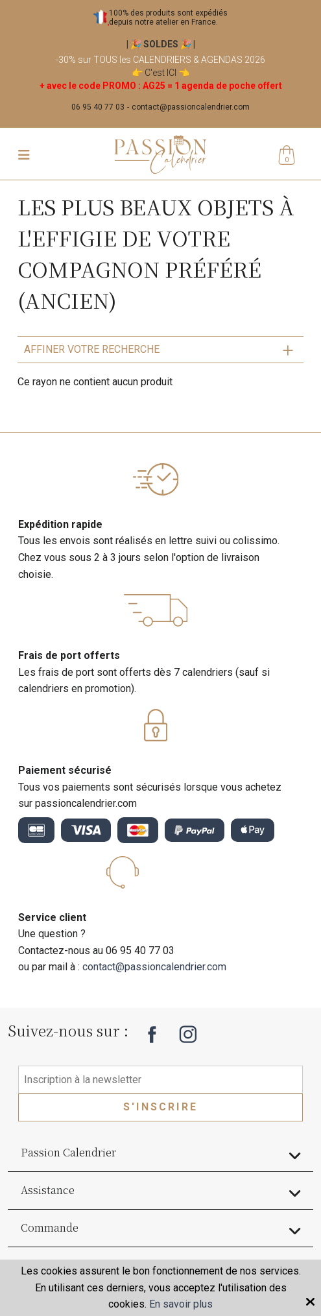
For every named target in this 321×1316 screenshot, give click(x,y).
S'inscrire (160, 1107)
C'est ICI (160, 72)
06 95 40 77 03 (98, 107)
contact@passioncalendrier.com (191, 107)
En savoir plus (181, 1304)
